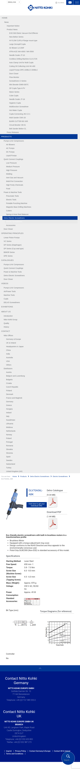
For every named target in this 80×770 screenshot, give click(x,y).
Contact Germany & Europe (39, 751)
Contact (5, 331)
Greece (9, 405)
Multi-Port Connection (14, 181)
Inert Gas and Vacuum (14, 178)
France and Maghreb (14, 398)
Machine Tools (9, 295)
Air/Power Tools (10, 291)
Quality (6, 323)
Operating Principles (12, 233)
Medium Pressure (13, 167)
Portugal (9, 442)
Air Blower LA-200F (16, 48)
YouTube (69, 2)
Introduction (8, 316)
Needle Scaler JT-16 (17, 99)
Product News (12, 29)
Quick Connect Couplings (13, 159)
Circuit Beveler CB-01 (17, 125)
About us (6, 312)
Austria (9, 372)
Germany (9, 402)
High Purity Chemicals (14, 185)
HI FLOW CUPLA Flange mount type (23, 40)
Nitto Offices (8, 335)
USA (8, 361)
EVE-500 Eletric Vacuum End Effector (23, 33)
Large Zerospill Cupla (17, 44)
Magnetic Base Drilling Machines (18, 207)
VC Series (7, 241)
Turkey (8, 468)
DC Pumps (10, 152)
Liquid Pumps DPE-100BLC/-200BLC (23, 70)
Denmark (9, 394)
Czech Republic (12, 387)
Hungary (9, 409)
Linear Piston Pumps (12, 238)
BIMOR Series (9, 252)
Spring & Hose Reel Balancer (17, 214)
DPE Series (8, 256)
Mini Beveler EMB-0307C (19, 85)
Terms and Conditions (14, 754)
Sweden (9, 460)
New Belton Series (16, 37)
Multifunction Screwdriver (18, 107)
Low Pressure (11, 163)
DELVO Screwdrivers (12, 302)
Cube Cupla (13, 96)
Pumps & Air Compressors (14, 141)
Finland (9, 391)
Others (8, 365)
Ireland (8, 413)
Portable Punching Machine (16, 203)
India (8, 354)
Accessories (10, 225)
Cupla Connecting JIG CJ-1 (19, 114)
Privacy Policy (20, 751)
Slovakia (9, 449)
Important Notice (13, 26)
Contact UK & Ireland (62, 751)
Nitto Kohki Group (10, 320)
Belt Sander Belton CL (17, 129)
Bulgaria (9, 380)
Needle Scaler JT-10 (17, 55)
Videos (4, 283)
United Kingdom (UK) (14, 471)
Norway (9, 435)
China (8, 350)
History (6, 327)
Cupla (6, 299)
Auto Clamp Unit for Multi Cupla (21, 63)
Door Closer (13, 74)
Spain (8, 457)
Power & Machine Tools (13, 192)
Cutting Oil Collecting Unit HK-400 (22, 66)
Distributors (8, 369)
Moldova (9, 427)
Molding (9, 174)
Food (8, 189)
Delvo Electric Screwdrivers (14, 218)
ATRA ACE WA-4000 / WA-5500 (21, 52)
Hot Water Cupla (15, 110)
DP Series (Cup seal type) (14, 249)
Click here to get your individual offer (37, 505)
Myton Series (14, 92)
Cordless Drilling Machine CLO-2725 (23, 59)
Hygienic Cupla (15, 103)
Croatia (9, 383)
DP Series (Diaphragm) (12, 245)
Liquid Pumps (11, 156)
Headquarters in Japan (15, 346)
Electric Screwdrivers (14, 222)
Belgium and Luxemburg (15, 376)
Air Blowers (10, 145)
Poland (9, 438)
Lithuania (9, 424)
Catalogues (7, 260)
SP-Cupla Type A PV (17, 88)
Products (6, 136)
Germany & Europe (13, 339)
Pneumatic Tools (12, 196)
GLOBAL (61, 3)
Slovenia (9, 453)
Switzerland (10, 464)
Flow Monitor (14, 77)
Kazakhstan (10, 420)
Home (4, 18)
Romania (9, 446)
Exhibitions (7, 307)
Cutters (9, 211)
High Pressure (11, 170)
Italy (7, 416)
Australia (9, 358)
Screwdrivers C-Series (17, 81)
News (6, 22)
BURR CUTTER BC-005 (18, 121)
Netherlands (11, 431)
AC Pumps (10, 148)
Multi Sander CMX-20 (17, 118)
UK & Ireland (11, 343)
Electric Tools (11, 200)
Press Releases (13, 132)
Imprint (9, 751)
